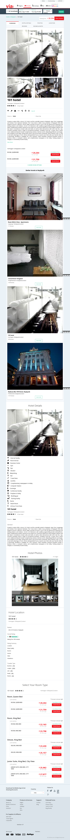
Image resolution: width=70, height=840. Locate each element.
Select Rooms (59, 18)
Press (7, 806)
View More (10, 142)
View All (33, 111)
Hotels (21, 804)
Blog (37, 804)
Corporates (9, 820)
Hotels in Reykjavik (11, 17)
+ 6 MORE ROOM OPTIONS (34, 165)
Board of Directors (11, 804)
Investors (8, 808)
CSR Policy (48, 802)
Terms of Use (49, 806)
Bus (21, 808)
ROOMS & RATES (38, 26)
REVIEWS (24, 26)
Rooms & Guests (47, 9)
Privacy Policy (49, 804)
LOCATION (52, 23)
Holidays (22, 806)
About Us (8, 802)
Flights (21, 802)
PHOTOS (40, 23)
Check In (21, 10)
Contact (38, 802)
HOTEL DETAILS (26, 23)
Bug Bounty (49, 808)
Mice (21, 810)
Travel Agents (9, 818)
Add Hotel (8, 816)
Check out (33, 10)
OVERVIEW (12, 23)
